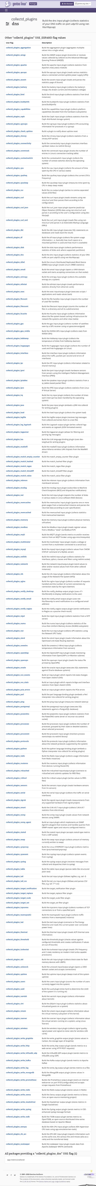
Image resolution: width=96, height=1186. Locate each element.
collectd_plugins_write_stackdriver (21, 1102)
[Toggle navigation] (6, 10)
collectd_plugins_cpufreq (16, 175)
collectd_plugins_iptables (16, 380)
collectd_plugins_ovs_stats (17, 682)
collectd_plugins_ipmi (15, 370)
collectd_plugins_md (14, 495)
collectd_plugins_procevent (17, 734)
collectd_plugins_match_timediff (20, 471)
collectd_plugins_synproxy (17, 847)
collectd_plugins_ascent (16, 79)
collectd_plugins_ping (15, 702)
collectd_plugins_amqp (16, 55)
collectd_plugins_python (16, 748)
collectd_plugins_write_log (17, 1068)
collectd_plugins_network (17, 564)
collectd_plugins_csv (14, 190)
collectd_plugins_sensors (16, 785)
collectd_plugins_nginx (15, 581)
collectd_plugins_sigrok (16, 800)
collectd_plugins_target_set (17, 902)
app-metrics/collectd (15, 1160)
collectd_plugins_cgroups (16, 124)
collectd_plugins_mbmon (16, 480)
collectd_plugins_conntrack (17, 150)
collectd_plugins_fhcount (16, 299)
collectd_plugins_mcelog (16, 488)
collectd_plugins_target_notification (21, 888)
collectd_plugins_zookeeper (18, 1144)
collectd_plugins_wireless (17, 1028)
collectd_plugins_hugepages (18, 346)
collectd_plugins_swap (15, 839)
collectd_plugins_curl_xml (17, 220)
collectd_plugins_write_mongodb (20, 1072)
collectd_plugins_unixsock (17, 967)
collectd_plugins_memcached (18, 512)
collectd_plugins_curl (15, 197)
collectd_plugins (24, 19)
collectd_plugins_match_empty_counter (23, 456)
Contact (88, 1174)
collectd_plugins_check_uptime (19, 131)
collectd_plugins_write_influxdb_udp (21, 1053)
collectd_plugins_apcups (16, 72)
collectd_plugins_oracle (16, 667)
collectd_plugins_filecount (17, 306)
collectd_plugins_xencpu (16, 1126)
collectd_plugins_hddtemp (17, 338)
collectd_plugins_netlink (16, 556)
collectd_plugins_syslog (16, 861)
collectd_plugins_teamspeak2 (18, 915)
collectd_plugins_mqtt (15, 534)
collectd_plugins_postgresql (18, 706)
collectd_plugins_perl (15, 694)
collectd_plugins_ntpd (15, 616)
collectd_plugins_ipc (14, 363)
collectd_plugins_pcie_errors (18, 689)
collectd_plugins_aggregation (18, 47)
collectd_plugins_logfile (16, 417)
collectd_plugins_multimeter (18, 542)
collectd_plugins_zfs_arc (16, 1134)
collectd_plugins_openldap (17, 653)
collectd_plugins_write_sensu (18, 1094)
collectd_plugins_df (14, 237)
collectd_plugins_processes (17, 724)
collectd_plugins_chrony (16, 136)
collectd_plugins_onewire (17, 645)
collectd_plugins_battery (16, 87)
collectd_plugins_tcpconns (17, 907)
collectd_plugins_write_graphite (19, 1038)
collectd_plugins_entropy (16, 277)
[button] (67, 4)
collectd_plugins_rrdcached (17, 770)
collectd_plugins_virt (15, 1003)
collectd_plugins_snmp (15, 815)
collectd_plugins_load (15, 412)
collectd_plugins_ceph (15, 116)
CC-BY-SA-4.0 (26, 1181)
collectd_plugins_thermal (16, 932)
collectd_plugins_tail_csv (16, 881)
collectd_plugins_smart (16, 807)
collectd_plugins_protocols (17, 741)
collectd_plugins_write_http (18, 1045)
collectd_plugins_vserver (16, 1018)
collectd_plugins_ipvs (15, 388)
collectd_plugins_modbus (17, 527)
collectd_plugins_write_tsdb (18, 1116)
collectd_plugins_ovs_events (18, 675)
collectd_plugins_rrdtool (16, 778)
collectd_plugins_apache (16, 65)
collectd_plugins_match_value (18, 475)
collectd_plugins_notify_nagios (19, 608)
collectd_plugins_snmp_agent (18, 822)
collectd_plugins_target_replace (19, 893)
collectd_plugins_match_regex (19, 466)
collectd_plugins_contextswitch (19, 158)
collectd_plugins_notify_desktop (20, 591)
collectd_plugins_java (15, 405)
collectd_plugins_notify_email (18, 598)
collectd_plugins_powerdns (17, 714)
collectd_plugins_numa (16, 623)
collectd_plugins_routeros (17, 763)
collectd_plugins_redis (15, 756)
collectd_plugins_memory (17, 520)
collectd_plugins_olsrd (15, 638)
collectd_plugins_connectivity (18, 143)
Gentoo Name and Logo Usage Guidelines (52, 1181)
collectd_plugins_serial (15, 793)
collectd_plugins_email (15, 269)
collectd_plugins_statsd (16, 832)
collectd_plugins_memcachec (18, 502)
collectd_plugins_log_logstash (18, 424)
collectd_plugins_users (15, 981)
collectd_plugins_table (15, 869)
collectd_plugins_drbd (15, 262)
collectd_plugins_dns (15, 255)
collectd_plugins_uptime (16, 974)
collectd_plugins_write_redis (18, 1090)
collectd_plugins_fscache (16, 313)
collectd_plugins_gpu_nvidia (18, 331)
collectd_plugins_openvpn (17, 660)
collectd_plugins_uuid (15, 989)
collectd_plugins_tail (14, 876)
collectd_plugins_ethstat (16, 284)
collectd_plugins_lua (14, 439)
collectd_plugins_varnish (16, 996)
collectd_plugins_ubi (14, 959)
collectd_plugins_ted (14, 922)
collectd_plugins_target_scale (18, 898)
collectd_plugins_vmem (16, 1011)
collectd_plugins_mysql (16, 549)
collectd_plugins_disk (15, 247)
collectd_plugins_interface (17, 353)
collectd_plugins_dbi (14, 230)
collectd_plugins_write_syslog (18, 1109)
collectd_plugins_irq (14, 395)
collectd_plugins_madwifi (17, 446)
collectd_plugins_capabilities (18, 109)
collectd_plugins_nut (15, 631)
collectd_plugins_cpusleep (17, 183)
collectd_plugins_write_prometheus (21, 1080)
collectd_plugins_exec (15, 291)
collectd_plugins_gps (15, 323)
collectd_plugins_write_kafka (18, 1060)
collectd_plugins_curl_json (17, 207)
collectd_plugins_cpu (15, 168)
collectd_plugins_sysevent (17, 854)
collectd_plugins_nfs (14, 574)
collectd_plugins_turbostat (17, 949)
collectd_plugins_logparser (17, 432)
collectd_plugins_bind (15, 94)
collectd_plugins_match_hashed (19, 461)
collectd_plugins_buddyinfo (17, 102)
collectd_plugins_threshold (17, 939)
